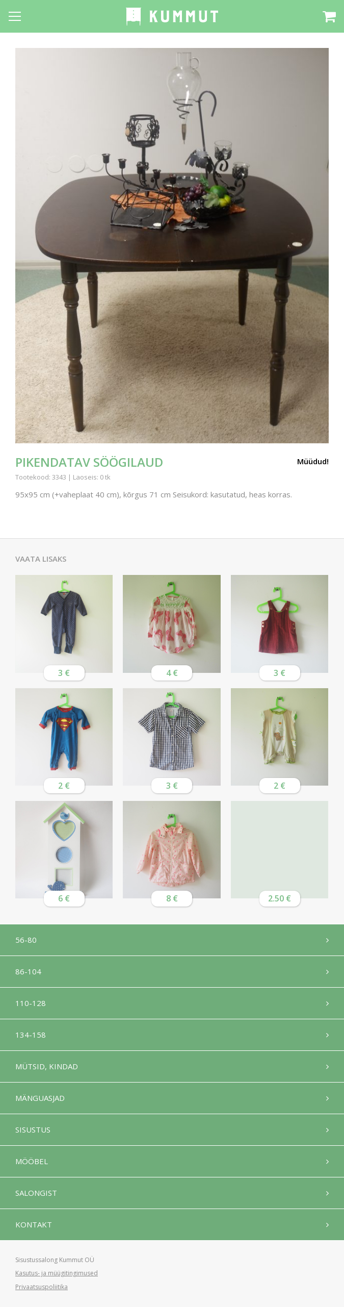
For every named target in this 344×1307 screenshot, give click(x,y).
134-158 (30, 1034)
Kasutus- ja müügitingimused (56, 1273)
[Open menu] (14, 16)
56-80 (26, 940)
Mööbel (31, 1161)
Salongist (36, 1193)
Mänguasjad (40, 1098)
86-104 (28, 971)
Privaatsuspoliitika (41, 1287)
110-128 (30, 1003)
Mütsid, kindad (46, 1066)
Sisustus (32, 1129)
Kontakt (33, 1224)
